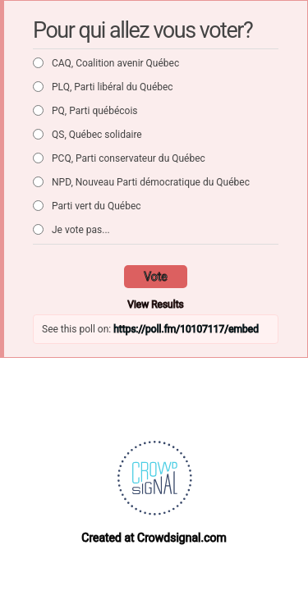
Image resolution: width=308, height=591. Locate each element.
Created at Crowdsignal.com (153, 537)
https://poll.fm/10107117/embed (186, 329)
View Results (155, 304)
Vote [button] (156, 276)
